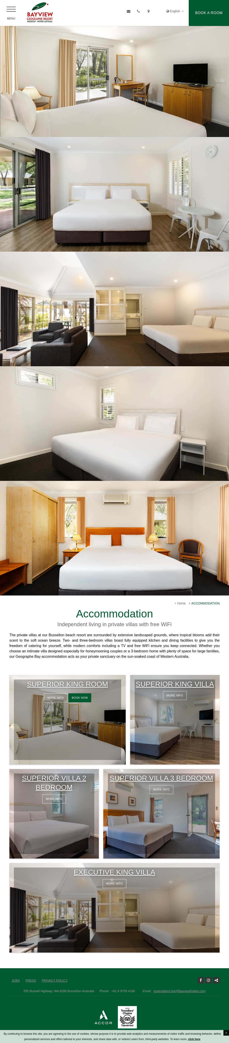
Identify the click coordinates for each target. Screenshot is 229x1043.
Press (30, 980)
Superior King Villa (175, 684)
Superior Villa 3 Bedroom (161, 778)
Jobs (16, 980)
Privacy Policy (55, 980)
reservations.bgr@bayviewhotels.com (179, 991)
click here (194, 1039)
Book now (80, 697)
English (175, 11)
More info (55, 697)
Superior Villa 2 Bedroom (54, 783)
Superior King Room (67, 684)
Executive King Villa (114, 872)
